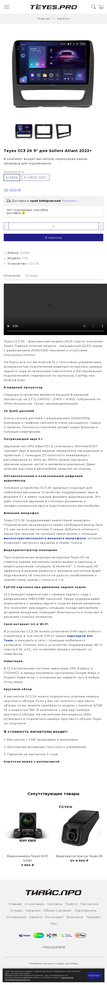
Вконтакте (75, 917)
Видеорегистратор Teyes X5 (79, 856)
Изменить (69, 200)
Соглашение (16, 917)
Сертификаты (86, 910)
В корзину (53, 237)
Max (53, 923)
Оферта (35, 917)
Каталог (63, 18)
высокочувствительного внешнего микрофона (45, 538)
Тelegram (93, 917)
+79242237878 (53, 947)
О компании (34, 904)
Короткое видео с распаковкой (32, 761)
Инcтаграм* (54, 917)
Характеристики (14, 171)
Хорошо (94, 975)
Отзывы (16, 910)
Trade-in (71, 904)
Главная (43, 18)
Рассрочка (89, 904)
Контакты (54, 904)
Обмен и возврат (58, 910)
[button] (8, 835)
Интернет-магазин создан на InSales (53, 963)
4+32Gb (12, 177)
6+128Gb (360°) (35, 177)
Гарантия (33, 910)
